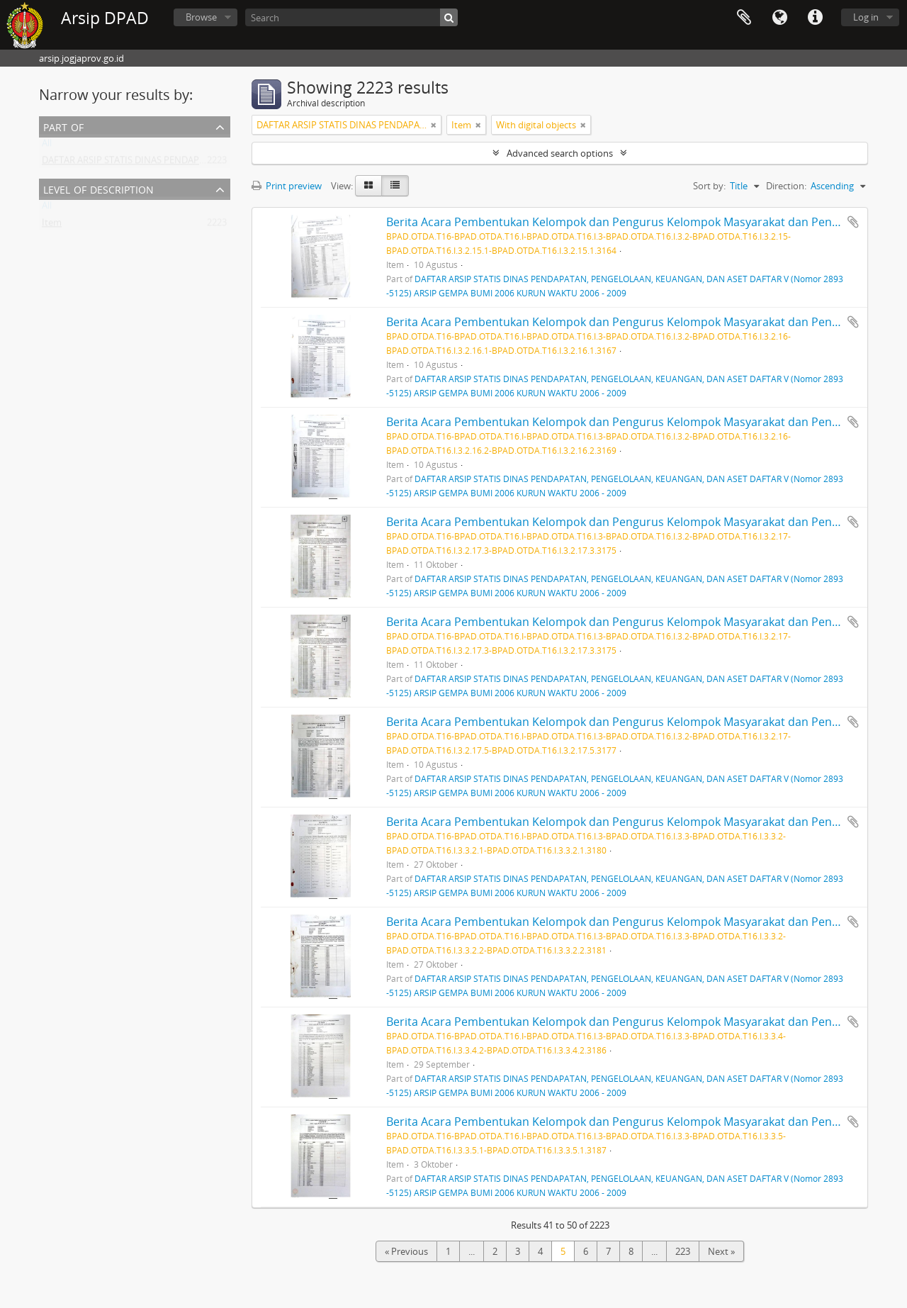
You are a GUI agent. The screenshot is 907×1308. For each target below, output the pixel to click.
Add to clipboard (853, 222)
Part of (63, 125)
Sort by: (709, 185)
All (47, 146)
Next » (721, 1251)
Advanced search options (560, 153)
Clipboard (744, 17)
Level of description (98, 188)
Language (779, 17)
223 (682, 1251)
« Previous (406, 1251)
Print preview (287, 185)
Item (52, 225)
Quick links (815, 17)
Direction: (786, 185)
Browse (201, 17)
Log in (866, 17)
